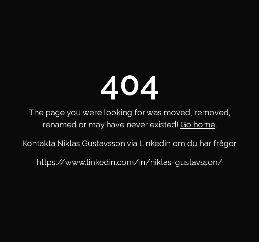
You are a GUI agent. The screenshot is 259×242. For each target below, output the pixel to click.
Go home (197, 124)
